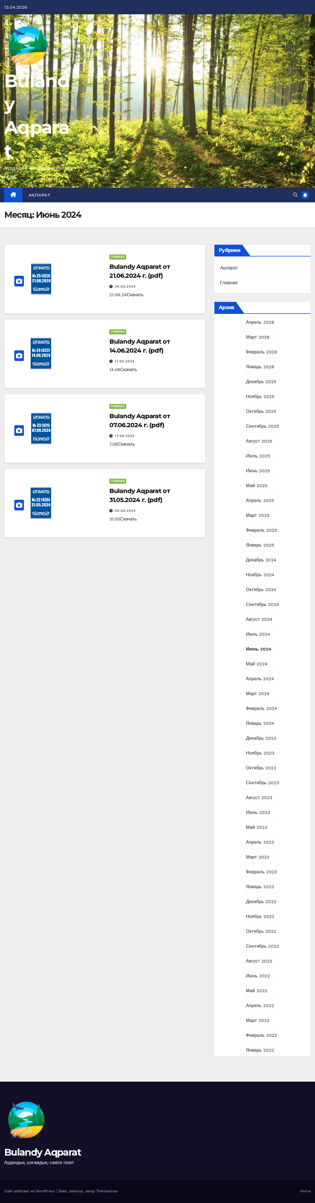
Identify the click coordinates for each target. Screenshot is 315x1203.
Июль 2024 (258, 634)
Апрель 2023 (260, 842)
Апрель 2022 (260, 1005)
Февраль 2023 (261, 872)
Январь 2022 (260, 1050)
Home (305, 1191)
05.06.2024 (125, 511)
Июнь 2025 (258, 470)
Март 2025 (257, 515)
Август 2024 (259, 619)
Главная (118, 256)
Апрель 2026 (260, 322)
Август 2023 (259, 797)
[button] (295, 195)
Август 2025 (259, 441)
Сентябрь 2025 (262, 426)
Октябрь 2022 (261, 931)
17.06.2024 (125, 361)
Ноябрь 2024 (260, 574)
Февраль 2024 (261, 708)
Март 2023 (257, 857)
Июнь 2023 (258, 812)
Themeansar (107, 1191)
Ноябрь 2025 (260, 396)
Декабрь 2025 (261, 381)
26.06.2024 (125, 286)
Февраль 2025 (261, 530)
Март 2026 (257, 337)
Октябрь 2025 (261, 411)
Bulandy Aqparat (42, 1152)
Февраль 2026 (261, 352)
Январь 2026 (260, 366)
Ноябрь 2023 (260, 753)
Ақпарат (40, 195)
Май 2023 (256, 827)
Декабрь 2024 (261, 560)
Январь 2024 (260, 723)
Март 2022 (257, 1020)
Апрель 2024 (260, 678)
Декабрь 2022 (261, 901)
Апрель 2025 (260, 500)
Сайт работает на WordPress (30, 1191)
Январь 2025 (260, 545)
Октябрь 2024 (261, 589)
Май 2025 (256, 485)
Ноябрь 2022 (260, 916)
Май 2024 (256, 664)
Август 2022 (259, 961)
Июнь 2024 (258, 649)
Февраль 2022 (261, 1035)
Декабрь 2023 (261, 738)
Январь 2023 (260, 886)
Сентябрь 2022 (262, 946)
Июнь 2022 (258, 975)
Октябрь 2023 (261, 768)
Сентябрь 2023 (262, 782)
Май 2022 (256, 990)
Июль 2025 (258, 456)
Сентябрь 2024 (262, 604)
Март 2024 (257, 693)
